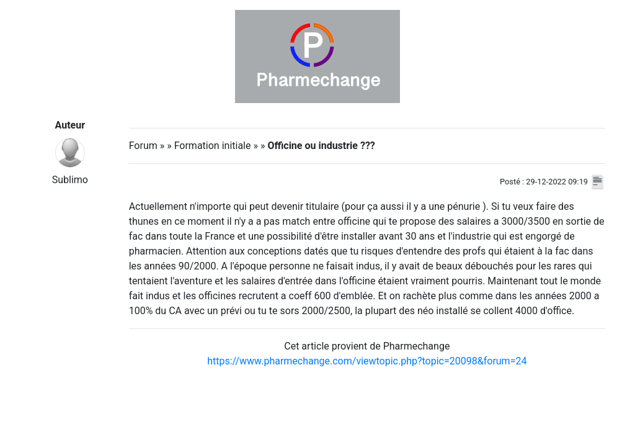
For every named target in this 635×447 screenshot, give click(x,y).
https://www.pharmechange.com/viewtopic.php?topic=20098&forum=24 (366, 361)
